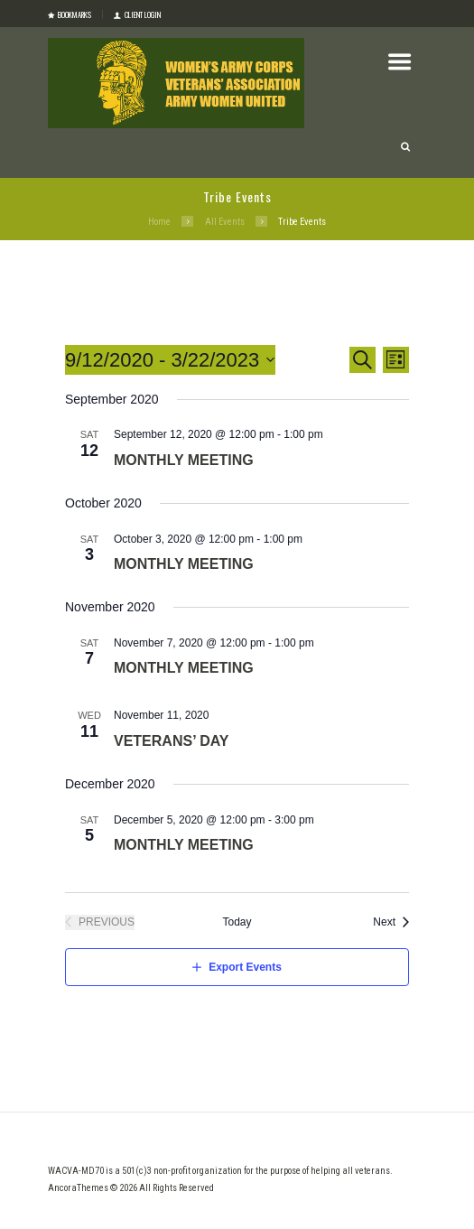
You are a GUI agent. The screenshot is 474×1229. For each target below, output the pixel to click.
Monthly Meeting (184, 460)
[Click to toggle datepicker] (170, 360)
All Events (225, 222)
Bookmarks (74, 14)
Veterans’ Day (171, 741)
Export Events (245, 967)
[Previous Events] (100, 922)
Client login (143, 14)
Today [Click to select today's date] (236, 922)
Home (159, 222)
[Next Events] (391, 922)
